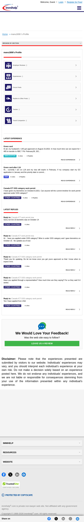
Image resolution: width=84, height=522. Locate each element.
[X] (11, 475)
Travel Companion (16, 120)
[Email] (25, 475)
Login (60, 2)
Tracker (12, 109)
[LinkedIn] (18, 475)
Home (5, 34)
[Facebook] (5, 475)
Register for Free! (74, 2)
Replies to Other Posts (17, 98)
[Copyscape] (17, 495)
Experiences (14, 76)
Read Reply (70, 228)
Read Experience (68, 160)
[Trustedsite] (11, 488)
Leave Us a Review (42, 343)
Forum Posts (13, 87)
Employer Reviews (16, 65)
